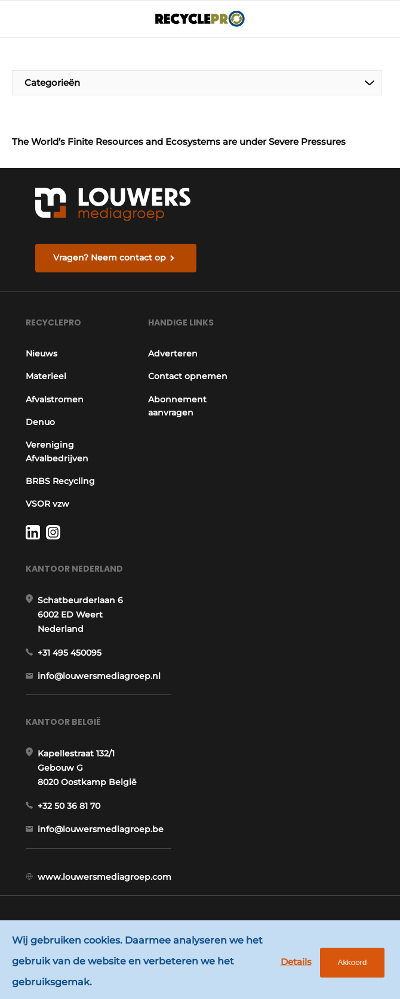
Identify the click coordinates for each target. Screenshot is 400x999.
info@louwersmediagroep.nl (99, 676)
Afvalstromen (55, 399)
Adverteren (173, 353)
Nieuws (41, 353)
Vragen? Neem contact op (109, 257)
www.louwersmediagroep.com (104, 876)
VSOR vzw (47, 503)
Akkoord (352, 962)
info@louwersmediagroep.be (101, 829)
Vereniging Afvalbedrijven (57, 451)
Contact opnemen (187, 376)
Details (296, 961)
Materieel (46, 376)
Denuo (40, 422)
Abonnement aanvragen (177, 406)
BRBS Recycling (60, 481)
